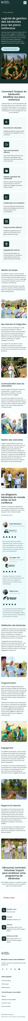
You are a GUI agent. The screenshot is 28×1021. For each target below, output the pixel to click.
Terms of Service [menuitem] (12, 1016)
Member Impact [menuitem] (6, 987)
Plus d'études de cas (6, 515)
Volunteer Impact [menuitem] (6, 980)
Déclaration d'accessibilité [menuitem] (9, 999)
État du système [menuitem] (6, 1006)
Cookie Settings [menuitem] (21, 1016)
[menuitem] (2, 969)
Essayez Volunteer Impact (10, 49)
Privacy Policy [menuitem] (4, 1016)
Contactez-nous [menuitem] (6, 1003)
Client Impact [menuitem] (5, 984)
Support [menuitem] (4, 996)
